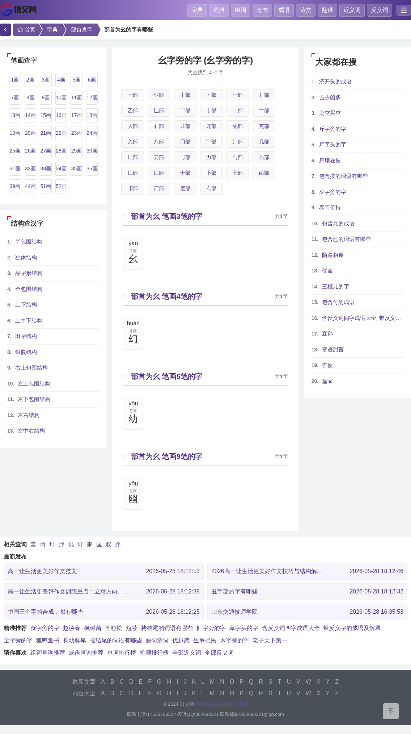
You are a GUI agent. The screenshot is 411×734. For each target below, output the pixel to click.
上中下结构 (28, 320)
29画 (76, 151)
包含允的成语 (338, 223)
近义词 (352, 10)
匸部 (159, 173)
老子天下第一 (270, 640)
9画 (46, 97)
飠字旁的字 (211, 628)
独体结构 (26, 257)
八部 (159, 142)
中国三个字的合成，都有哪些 (104, 612)
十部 (185, 173)
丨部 (185, 95)
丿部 (264, 95)
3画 (46, 80)
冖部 (211, 142)
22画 (61, 133)
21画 (46, 133)
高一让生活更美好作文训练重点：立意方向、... (104, 591)
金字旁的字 (18, 640)
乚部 (159, 110)
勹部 (238, 157)
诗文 (306, 10)
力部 (211, 157)
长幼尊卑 (74, 640)
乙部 (133, 110)
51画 (46, 186)
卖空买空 (330, 113)
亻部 (159, 126)
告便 (327, 365)
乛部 (185, 110)
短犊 (131, 628)
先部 (238, 126)
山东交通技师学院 (307, 612)
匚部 (133, 173)
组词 (240, 10)
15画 (46, 115)
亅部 (211, 110)
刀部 (159, 157)
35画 (76, 168)
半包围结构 (28, 241)
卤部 (264, 173)
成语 (284, 10)
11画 (76, 97)
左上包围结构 (34, 383)
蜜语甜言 (333, 349)
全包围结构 (28, 289)
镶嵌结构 (26, 352)
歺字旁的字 (332, 192)
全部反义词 (219, 653)
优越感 (181, 640)
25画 (14, 151)
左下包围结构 (34, 399)
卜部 (211, 173)
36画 (91, 168)
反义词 (379, 10)
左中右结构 (31, 431)
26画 (30, 151)
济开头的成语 (335, 81)
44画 (30, 186)
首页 (25, 29)
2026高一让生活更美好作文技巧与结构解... (307, 571)
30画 (91, 151)
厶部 (211, 188)
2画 (30, 80)
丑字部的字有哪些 (307, 591)
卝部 (238, 173)
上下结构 (26, 304)
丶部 (211, 95)
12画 (91, 97)
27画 (46, 151)
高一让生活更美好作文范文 (104, 571)
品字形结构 (28, 273)
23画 (76, 133)
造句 (262, 10)
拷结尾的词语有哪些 (167, 628)
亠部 (264, 110)
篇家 (327, 381)
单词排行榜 (121, 653)
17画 (76, 115)
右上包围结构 (31, 367)
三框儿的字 (335, 286)
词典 (219, 10)
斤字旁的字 (332, 129)
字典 (197, 10)
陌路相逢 (333, 255)
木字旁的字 (234, 640)
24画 (91, 133)
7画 (15, 97)
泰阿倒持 (330, 207)
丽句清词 (157, 640)
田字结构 (26, 336)
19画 (14, 133)
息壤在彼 (330, 160)
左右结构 (28, 415)
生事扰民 (204, 640)
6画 (92, 80)
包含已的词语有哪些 (346, 239)
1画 (15, 80)
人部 (133, 126)
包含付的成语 (338, 302)
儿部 (185, 126)
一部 (133, 95)
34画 (61, 168)
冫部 (238, 142)
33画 (46, 168)
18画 (91, 115)
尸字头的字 (332, 144)
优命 (327, 270)
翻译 (327, 10)
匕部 (264, 157)
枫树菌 (92, 628)
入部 (133, 142)
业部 (159, 95)
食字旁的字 (44, 628)
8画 (30, 97)
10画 (61, 97)
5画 (77, 80)
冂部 (185, 142)
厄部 (185, 188)
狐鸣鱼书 (47, 640)
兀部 (211, 126)
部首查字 (82, 30)
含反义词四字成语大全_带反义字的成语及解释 (321, 628)
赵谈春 (71, 628)
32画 (30, 168)
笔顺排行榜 (154, 653)
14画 (30, 115)
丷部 (238, 95)
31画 (14, 168)
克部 (264, 126)
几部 (264, 142)
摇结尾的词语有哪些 (116, 640)
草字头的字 (243, 628)
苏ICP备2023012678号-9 (222, 704)
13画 (14, 115)
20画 (30, 133)
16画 (61, 115)
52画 (61, 186)
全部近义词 (186, 653)
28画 (61, 151)
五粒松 (113, 628)
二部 (238, 110)
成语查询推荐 (86, 653)
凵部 (133, 157)
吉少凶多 (330, 97)
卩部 (133, 188)
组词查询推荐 (47, 653)
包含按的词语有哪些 (343, 176)
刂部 (185, 157)
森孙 (327, 333)
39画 (14, 186)
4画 (61, 80)
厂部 (159, 188)
